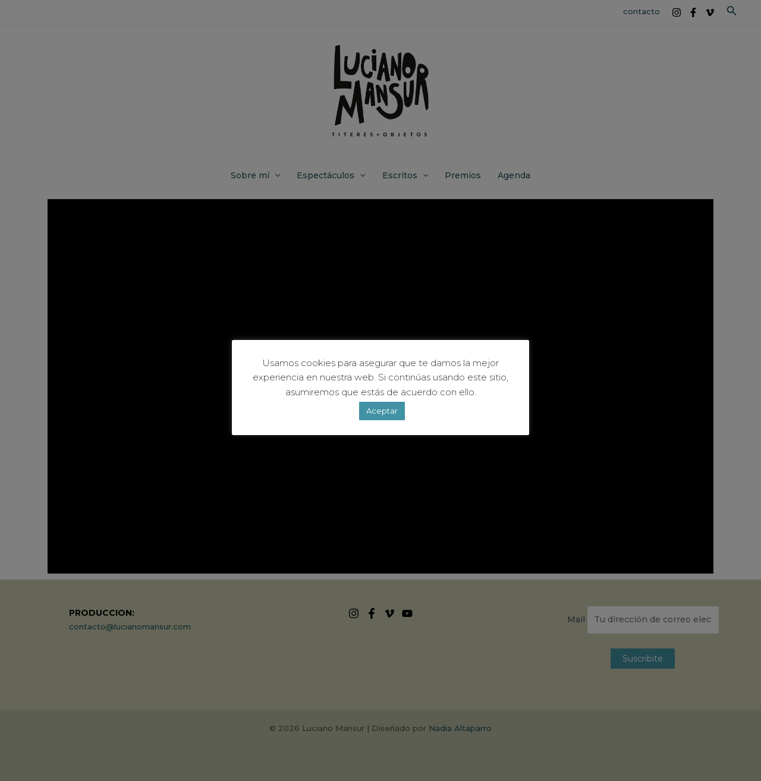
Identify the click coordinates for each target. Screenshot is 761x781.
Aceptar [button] (382, 410)
